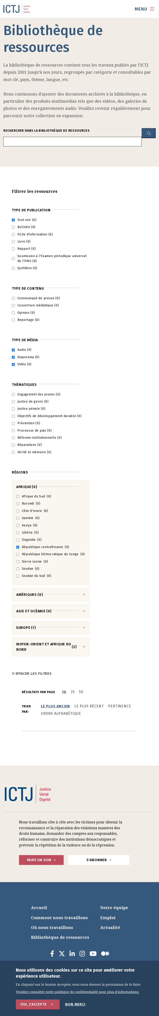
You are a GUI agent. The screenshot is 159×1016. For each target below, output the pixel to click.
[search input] (72, 141)
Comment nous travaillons (59, 917)
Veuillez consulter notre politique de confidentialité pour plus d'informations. (77, 992)
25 (73, 692)
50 (81, 692)
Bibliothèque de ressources (60, 937)
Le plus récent (89, 706)
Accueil (39, 907)
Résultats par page (38, 692)
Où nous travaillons (52, 927)
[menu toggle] (144, 9)
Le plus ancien (55, 706)
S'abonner (96, 860)
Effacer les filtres (32, 673)
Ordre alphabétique (61, 713)
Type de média (25, 340)
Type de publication (31, 210)
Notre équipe (114, 907)
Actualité (110, 927)
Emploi (107, 917)
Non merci (75, 1004)
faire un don (39, 860)
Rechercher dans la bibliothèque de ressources (46, 131)
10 (64, 692)
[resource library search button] (149, 133)
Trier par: (26, 709)
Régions (20, 472)
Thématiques (24, 384)
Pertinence (119, 706)
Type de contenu (28, 288)
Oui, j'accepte (33, 1004)
